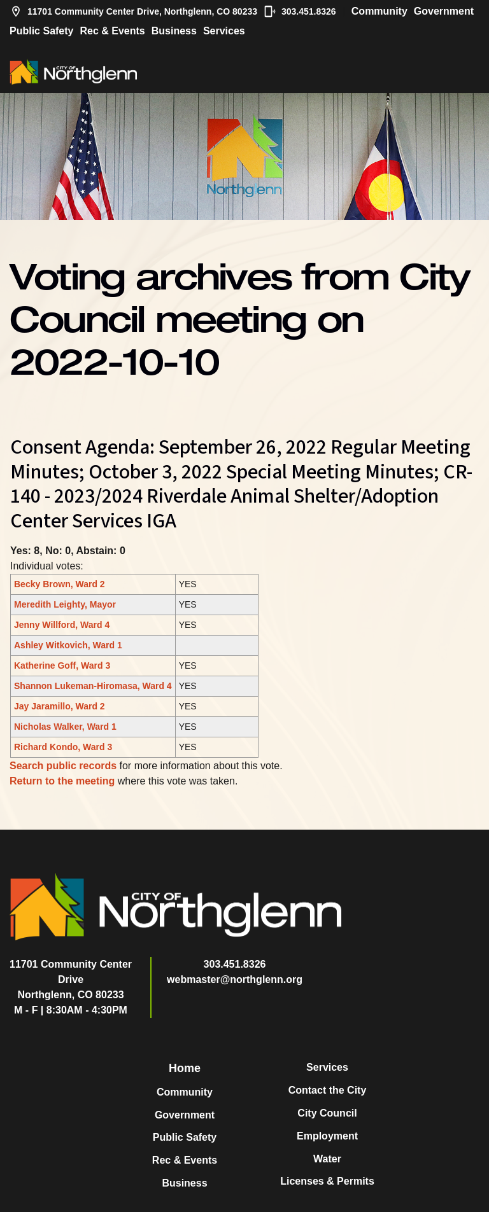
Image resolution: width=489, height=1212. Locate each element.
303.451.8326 (300, 11)
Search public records (63, 765)
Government (444, 11)
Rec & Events (112, 30)
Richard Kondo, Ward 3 (63, 747)
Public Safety (41, 30)
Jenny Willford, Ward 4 (62, 625)
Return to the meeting (62, 781)
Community (379, 11)
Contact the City (327, 1090)
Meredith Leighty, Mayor (65, 604)
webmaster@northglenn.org (234, 979)
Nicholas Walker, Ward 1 (65, 726)
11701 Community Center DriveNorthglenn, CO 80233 (71, 979)
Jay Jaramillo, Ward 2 (59, 706)
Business (174, 30)
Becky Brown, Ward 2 (59, 584)
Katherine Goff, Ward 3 (62, 665)
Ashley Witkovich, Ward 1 (68, 645)
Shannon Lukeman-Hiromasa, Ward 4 (93, 686)
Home (185, 1068)
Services (224, 30)
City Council (327, 1113)
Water (327, 1158)
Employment (327, 1136)
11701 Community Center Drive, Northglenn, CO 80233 (133, 11)
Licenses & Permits (327, 1181)
